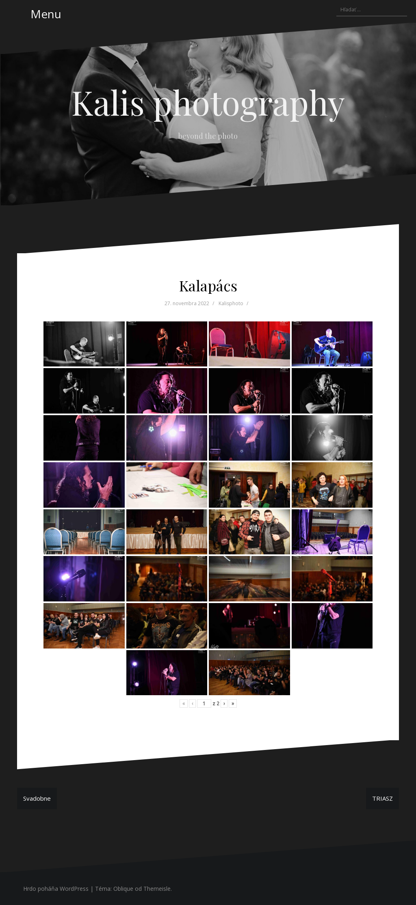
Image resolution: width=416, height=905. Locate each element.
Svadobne (37, 798)
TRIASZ (382, 798)
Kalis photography (208, 102)
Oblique (123, 888)
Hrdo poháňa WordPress (56, 888)
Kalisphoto (231, 303)
